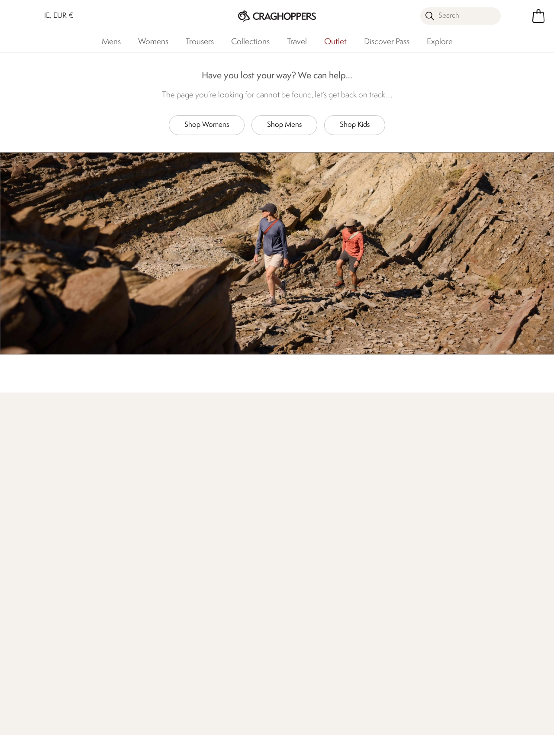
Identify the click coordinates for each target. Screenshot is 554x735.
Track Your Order (46, 568)
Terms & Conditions (379, 722)
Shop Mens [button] (284, 125)
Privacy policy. (456, 567)
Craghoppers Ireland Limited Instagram (278, 684)
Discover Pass (386, 42)
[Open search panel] (460, 16)
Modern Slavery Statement (215, 626)
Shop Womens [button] (206, 125)
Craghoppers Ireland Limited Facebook (260, 684)
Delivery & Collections (54, 541)
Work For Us (210, 568)
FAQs (114, 568)
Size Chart (292, 554)
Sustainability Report (221, 582)
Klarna (286, 610)
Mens (111, 42)
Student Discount (303, 568)
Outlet (335, 42)
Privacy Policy (450, 722)
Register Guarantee (306, 541)
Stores (201, 554)
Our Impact (168, 470)
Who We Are (300, 470)
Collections (250, 42)
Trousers (200, 42)
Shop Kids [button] (355, 125)
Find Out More (43, 470)
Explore (440, 42)
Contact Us (123, 541)
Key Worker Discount (308, 582)
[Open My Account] (518, 16)
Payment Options (303, 596)
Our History (209, 541)
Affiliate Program (301, 638)
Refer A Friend (298, 624)
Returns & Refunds (48, 554)
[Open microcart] (538, 16)
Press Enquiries (128, 554)
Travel (297, 42)
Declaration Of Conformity (214, 601)
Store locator (430, 459)
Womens (153, 42)
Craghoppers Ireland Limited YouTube (295, 684)
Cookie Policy (512, 722)
